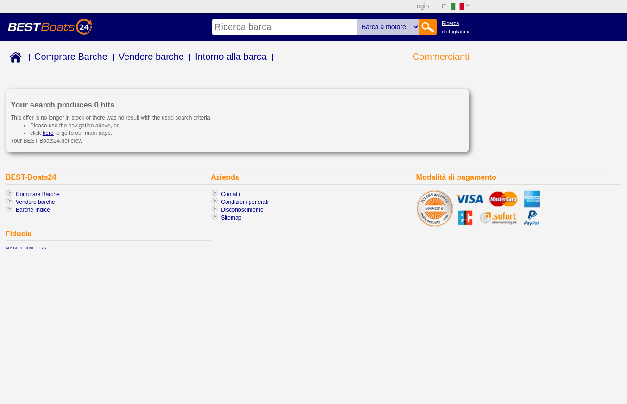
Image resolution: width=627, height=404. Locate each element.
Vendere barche (151, 56)
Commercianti (441, 56)
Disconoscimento (242, 210)
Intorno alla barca (231, 56)
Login (421, 6)
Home (14, 59)
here (48, 133)
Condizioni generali (244, 202)
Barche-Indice (33, 210)
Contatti (230, 194)
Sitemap (231, 218)
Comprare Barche (70, 56)
